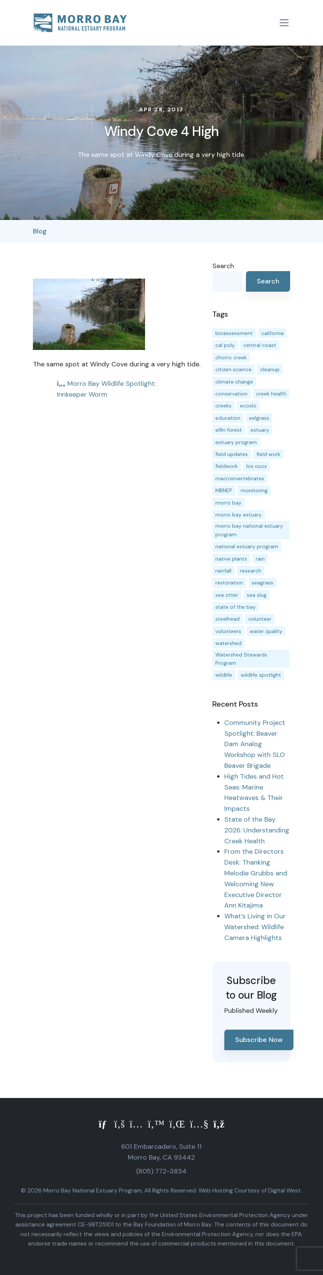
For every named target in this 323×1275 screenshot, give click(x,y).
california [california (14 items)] (272, 333)
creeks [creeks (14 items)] (223, 405)
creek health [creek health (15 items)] (271, 393)
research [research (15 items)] (250, 570)
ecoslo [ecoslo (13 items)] (248, 405)
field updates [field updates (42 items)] (231, 454)
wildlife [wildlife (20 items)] (223, 674)
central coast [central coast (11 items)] (259, 345)
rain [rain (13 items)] (260, 558)
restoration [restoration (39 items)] (229, 582)
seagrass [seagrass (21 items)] (262, 582)
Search (223, 265)
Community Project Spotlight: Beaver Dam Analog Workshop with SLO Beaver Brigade (254, 744)
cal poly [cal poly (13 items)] (225, 345)
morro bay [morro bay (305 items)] (228, 502)
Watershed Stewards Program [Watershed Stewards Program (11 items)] (241, 658)
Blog (40, 231)
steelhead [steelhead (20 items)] (227, 618)
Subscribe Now (259, 1039)
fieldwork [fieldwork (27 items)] (226, 466)
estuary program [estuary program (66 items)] (236, 442)
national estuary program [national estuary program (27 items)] (246, 546)
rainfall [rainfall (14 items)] (223, 570)
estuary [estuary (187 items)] (259, 429)
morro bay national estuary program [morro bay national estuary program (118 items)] (249, 529)
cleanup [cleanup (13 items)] (270, 369)
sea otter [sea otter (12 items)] (226, 595)
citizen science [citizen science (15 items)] (233, 369)
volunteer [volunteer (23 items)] (259, 618)
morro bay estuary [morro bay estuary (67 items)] (238, 514)
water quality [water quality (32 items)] (266, 631)
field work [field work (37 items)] (268, 454)
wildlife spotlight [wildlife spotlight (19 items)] (261, 674)
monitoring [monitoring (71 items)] (254, 490)
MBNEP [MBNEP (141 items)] (223, 490)
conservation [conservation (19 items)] (231, 393)
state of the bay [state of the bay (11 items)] (235, 607)
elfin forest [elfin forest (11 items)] (228, 429)
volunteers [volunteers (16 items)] (228, 631)
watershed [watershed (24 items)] (228, 643)
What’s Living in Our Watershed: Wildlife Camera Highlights (255, 927)
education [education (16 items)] (227, 418)
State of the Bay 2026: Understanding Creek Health (256, 830)
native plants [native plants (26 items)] (231, 558)
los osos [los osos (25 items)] (256, 466)
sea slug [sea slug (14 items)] (257, 595)
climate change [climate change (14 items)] (234, 381)
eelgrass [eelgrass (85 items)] (259, 418)
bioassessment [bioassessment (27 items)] (234, 333)
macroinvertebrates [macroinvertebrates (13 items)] (239, 478)
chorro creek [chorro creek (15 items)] (231, 357)
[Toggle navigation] (284, 22)
